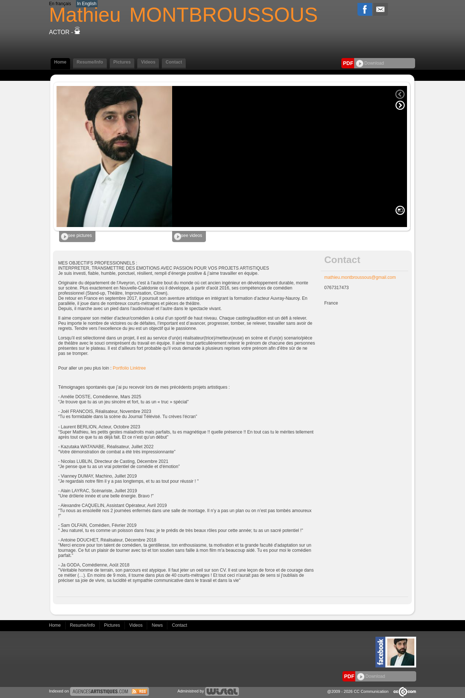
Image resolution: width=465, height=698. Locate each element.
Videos (148, 62)
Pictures (122, 62)
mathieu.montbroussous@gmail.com (360, 277)
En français (60, 3)
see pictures (76, 236)
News (158, 625)
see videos (188, 236)
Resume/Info (90, 62)
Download (370, 63)
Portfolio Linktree (129, 368)
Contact (174, 62)
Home (60, 62)
